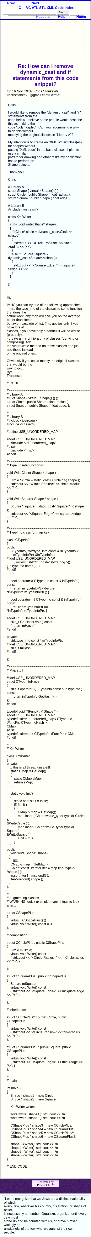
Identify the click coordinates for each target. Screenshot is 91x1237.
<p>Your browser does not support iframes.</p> (46, 34)
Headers (43, 17)
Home (81, 17)
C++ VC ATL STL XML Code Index (46, 8)
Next (35, 3)
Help (61, 17)
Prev (11, 3)
